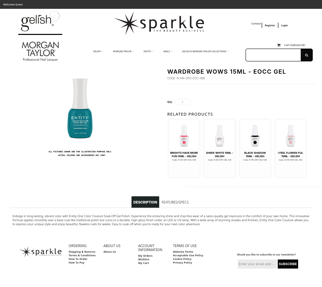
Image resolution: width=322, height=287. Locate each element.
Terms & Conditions (82, 249)
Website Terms (183, 245)
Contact (256, 23)
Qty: (169, 102)
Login (284, 25)
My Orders (145, 249)
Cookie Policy (182, 253)
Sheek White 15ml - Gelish (219, 154)
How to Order (78, 253)
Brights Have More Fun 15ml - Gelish (184, 154)
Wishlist (143, 253)
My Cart (143, 257)
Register (270, 25)
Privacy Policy (182, 256)
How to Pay (77, 256)
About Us (109, 245)
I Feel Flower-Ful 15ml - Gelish (290, 154)
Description (145, 196)
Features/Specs (175, 196)
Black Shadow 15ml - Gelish (255, 154)
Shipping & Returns (82, 245)
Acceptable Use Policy (188, 249)
